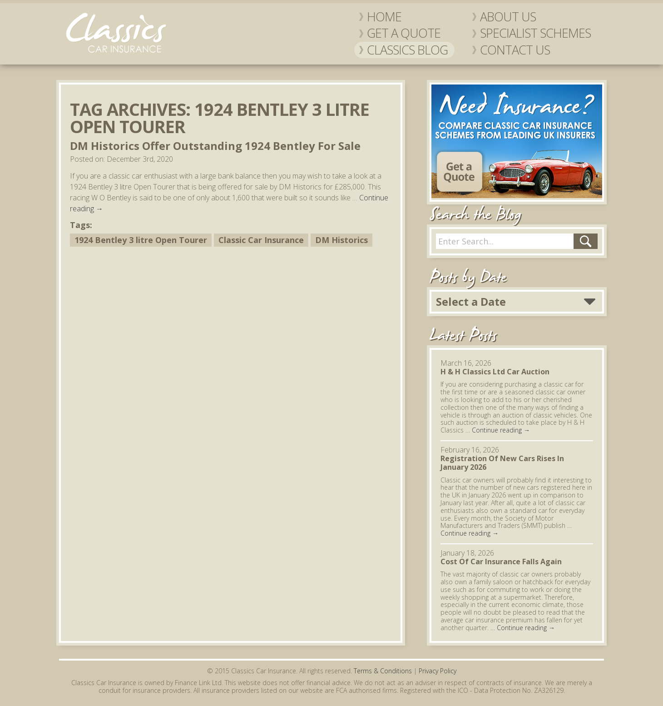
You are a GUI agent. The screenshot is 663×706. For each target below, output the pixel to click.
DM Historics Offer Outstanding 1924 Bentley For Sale (215, 145)
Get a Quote (403, 33)
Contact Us (515, 50)
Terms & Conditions (383, 670)
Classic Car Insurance (261, 239)
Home (384, 17)
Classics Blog (407, 50)
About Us (508, 17)
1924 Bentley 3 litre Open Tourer (140, 239)
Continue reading (501, 430)
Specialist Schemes (535, 33)
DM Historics (341, 239)
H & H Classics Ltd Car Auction (494, 372)
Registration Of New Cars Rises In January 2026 (502, 462)
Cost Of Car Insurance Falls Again (501, 562)
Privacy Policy (437, 670)
